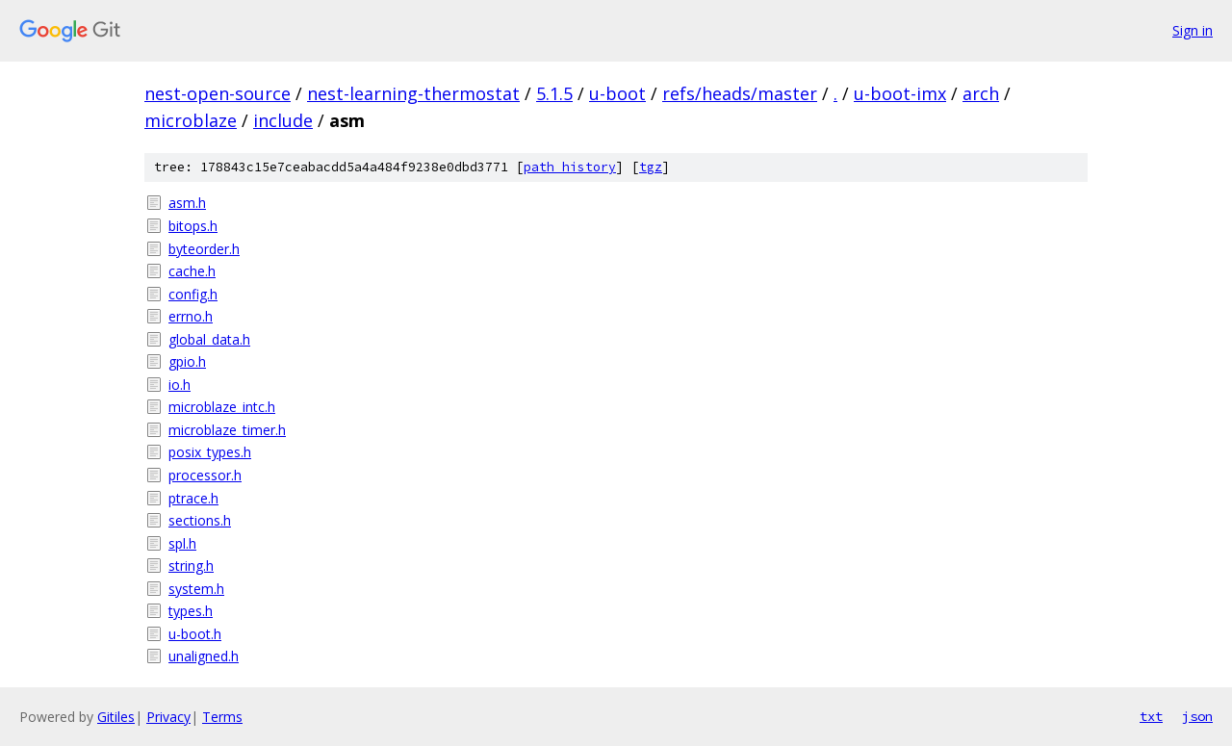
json (1197, 716)
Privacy (168, 716)
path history (570, 167)
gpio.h (187, 361)
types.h (190, 611)
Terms (222, 716)
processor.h (205, 475)
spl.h (182, 543)
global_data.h (209, 339)
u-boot (617, 93)
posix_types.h (209, 452)
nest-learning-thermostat (413, 93)
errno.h (190, 316)
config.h (193, 294)
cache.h (192, 271)
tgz (650, 167)
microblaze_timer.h (227, 430)
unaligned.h (203, 656)
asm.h (187, 202)
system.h (196, 588)
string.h (191, 565)
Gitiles (116, 716)
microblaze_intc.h (221, 407)
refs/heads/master (739, 93)
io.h (179, 384)
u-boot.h (194, 634)
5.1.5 (554, 93)
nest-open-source (217, 93)
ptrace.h (193, 498)
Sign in (1192, 30)
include (283, 120)
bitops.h (193, 226)
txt (1151, 716)
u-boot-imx (900, 93)
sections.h (199, 520)
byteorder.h (204, 249)
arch (980, 93)
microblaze (190, 120)
